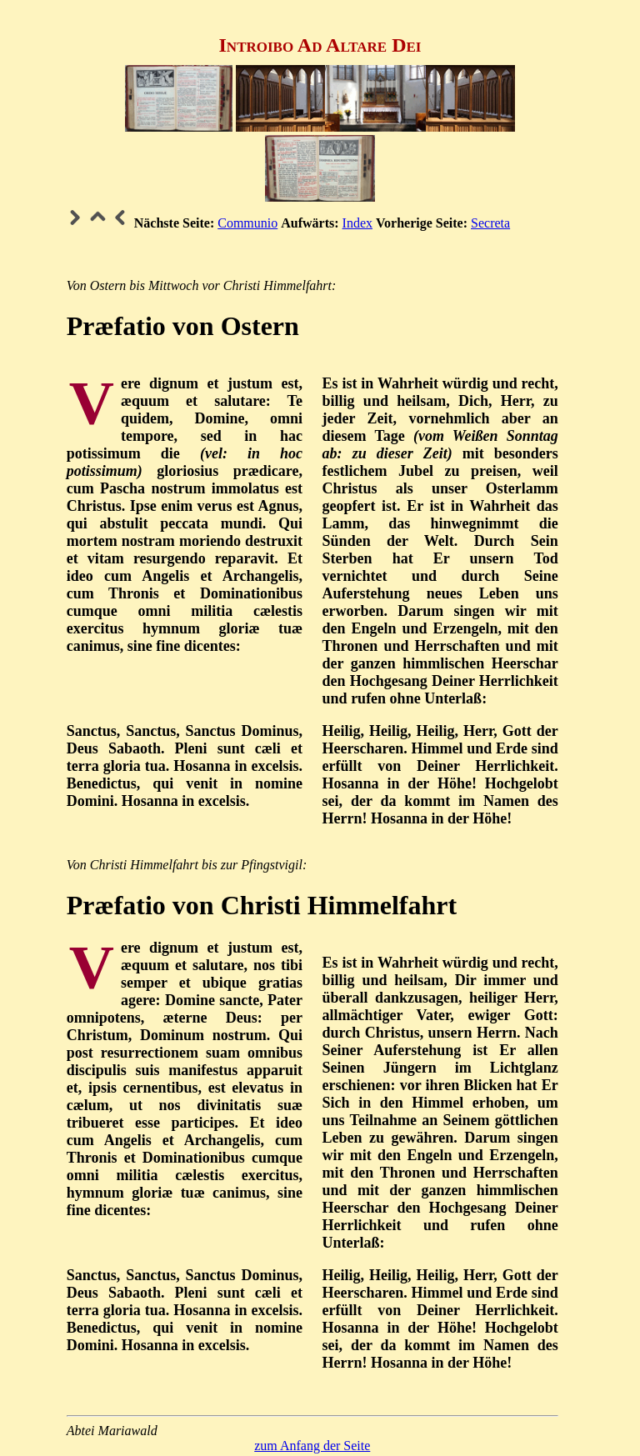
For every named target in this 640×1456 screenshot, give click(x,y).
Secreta (490, 223)
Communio (248, 223)
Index (357, 223)
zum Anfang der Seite (312, 1445)
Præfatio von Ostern (183, 326)
